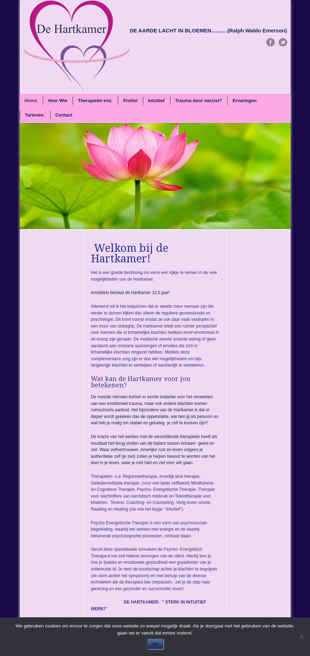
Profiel (130, 100)
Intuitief (156, 100)
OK (155, 643)
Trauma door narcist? (198, 100)
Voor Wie (57, 100)
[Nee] (301, 636)
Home (31, 100)
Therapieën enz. (95, 100)
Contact (63, 115)
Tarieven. (35, 115)
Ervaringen (244, 100)
